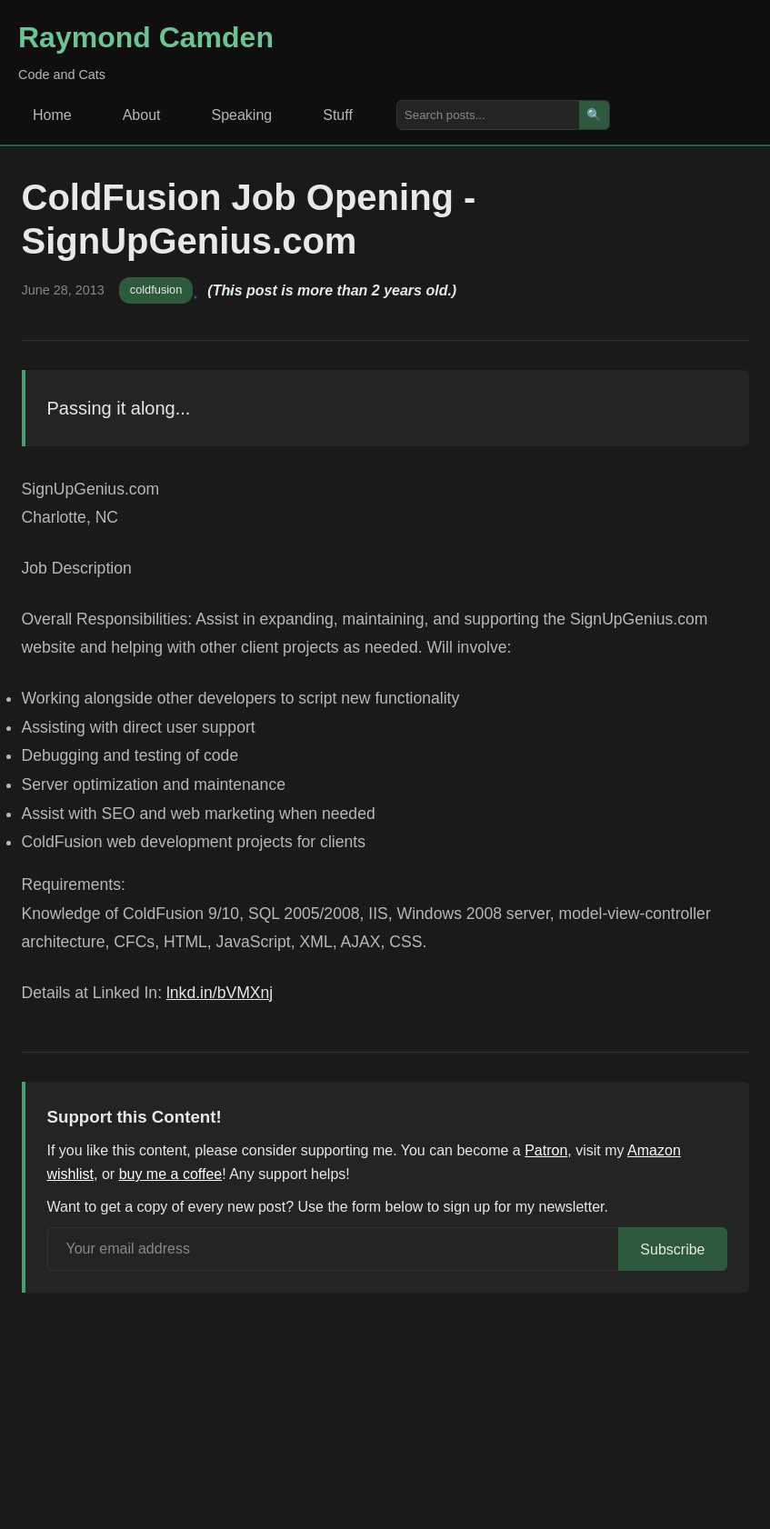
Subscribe (672, 1249)
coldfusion (156, 289)
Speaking (242, 115)
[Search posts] (488, 115)
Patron (546, 1150)
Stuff (338, 115)
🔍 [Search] (594, 115)
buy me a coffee (171, 1174)
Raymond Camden (146, 37)
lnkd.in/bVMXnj (219, 993)
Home (52, 115)
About (142, 115)
